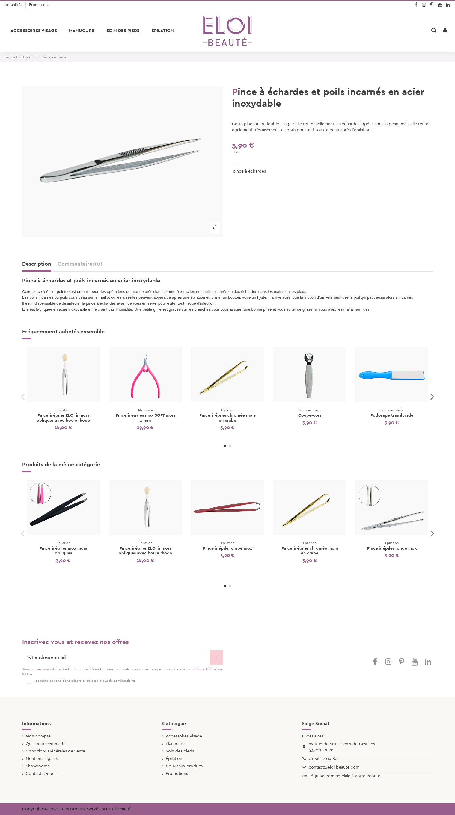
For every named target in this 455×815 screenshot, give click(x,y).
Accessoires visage (184, 736)
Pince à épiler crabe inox (227, 548)
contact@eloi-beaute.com (334, 767)
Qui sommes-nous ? (44, 744)
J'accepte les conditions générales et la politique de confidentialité (84, 680)
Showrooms (37, 766)
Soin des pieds (180, 751)
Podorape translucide (391, 415)
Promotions (39, 5)
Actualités (13, 5)
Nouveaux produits (184, 766)
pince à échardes (249, 171)
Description (36, 264)
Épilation (174, 759)
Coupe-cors (309, 415)
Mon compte (38, 736)
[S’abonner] (216, 657)
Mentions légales (42, 759)
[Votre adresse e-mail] (116, 657)
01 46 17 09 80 (323, 759)
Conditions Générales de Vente (55, 751)
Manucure (175, 744)
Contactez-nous (41, 774)
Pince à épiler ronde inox (392, 548)
